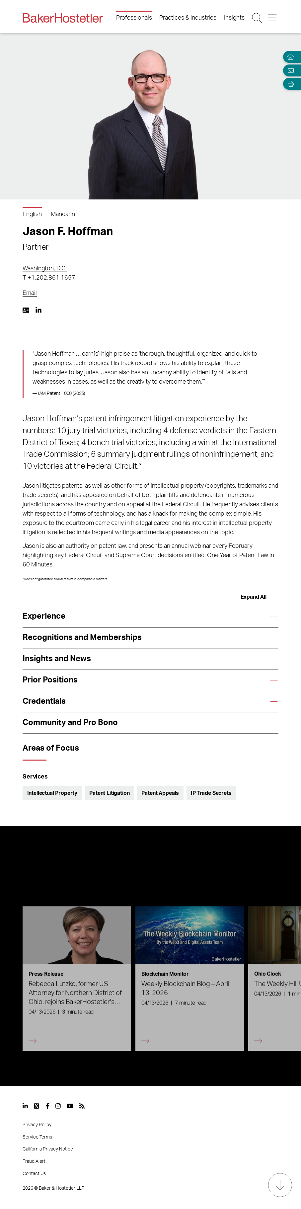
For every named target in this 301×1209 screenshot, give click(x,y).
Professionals (134, 18)
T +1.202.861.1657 (49, 278)
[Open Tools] (289, 83)
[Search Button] (257, 18)
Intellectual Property (52, 793)
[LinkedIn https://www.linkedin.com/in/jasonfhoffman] (38, 310)
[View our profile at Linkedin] (25, 1106)
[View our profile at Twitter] (37, 1106)
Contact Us (34, 1173)
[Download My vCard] (26, 310)
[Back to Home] (63, 18)
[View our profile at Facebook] (47, 1106)
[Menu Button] (272, 18)
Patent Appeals (160, 793)
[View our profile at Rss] (82, 1106)
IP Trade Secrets (211, 793)
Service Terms (37, 1137)
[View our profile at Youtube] (70, 1106)
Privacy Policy (37, 1125)
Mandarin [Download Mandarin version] (63, 214)
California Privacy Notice (48, 1149)
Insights (234, 18)
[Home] (289, 57)
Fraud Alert (34, 1161)
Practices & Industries (187, 18)
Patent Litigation (109, 793)
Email (30, 293)
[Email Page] (289, 70)
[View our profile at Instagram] (58, 1106)
